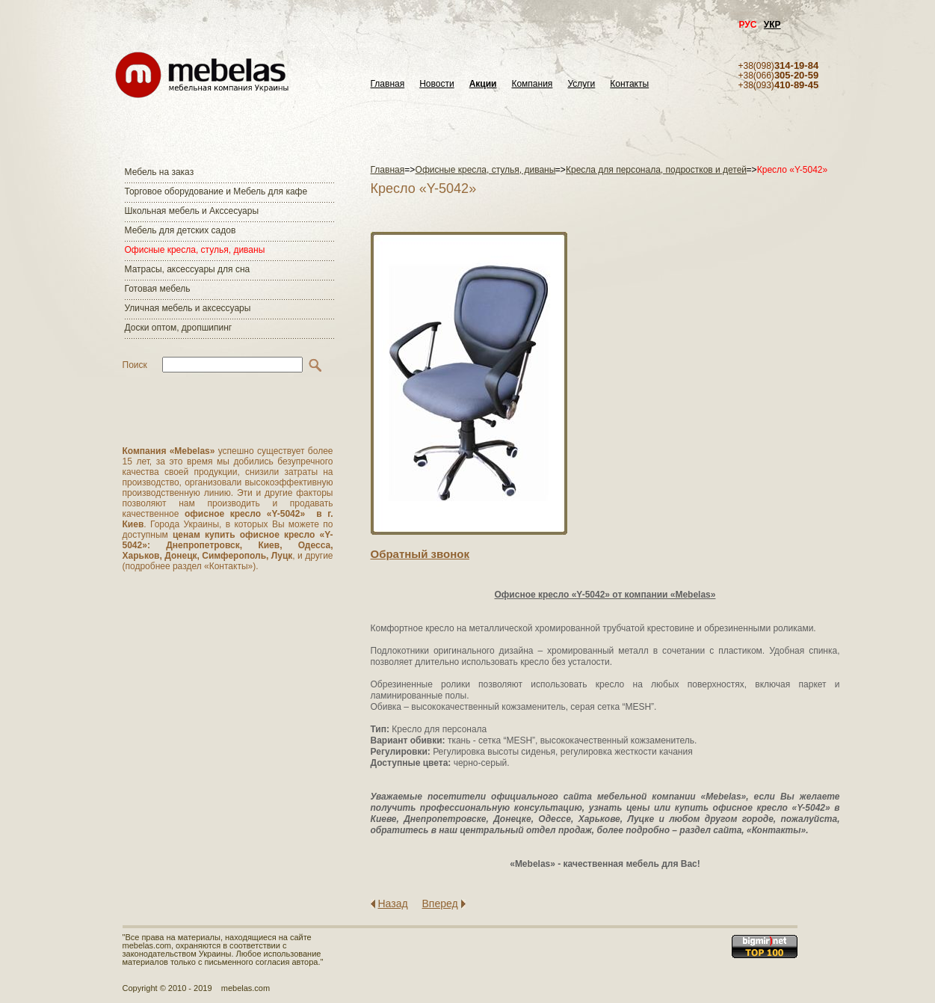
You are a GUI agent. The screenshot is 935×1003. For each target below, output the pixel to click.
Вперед (440, 904)
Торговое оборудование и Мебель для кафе (216, 191)
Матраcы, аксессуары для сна (187, 269)
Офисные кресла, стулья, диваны (195, 250)
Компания (531, 84)
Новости (436, 84)
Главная (388, 84)
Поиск (135, 365)
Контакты (629, 84)
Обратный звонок (420, 553)
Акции (483, 84)
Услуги (581, 84)
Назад (393, 904)
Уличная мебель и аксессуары (188, 308)
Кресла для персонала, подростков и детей (656, 170)
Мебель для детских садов (180, 230)
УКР (772, 24)
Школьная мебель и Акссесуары (192, 211)
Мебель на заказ (159, 172)
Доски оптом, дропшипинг (178, 327)
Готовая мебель (158, 288)
